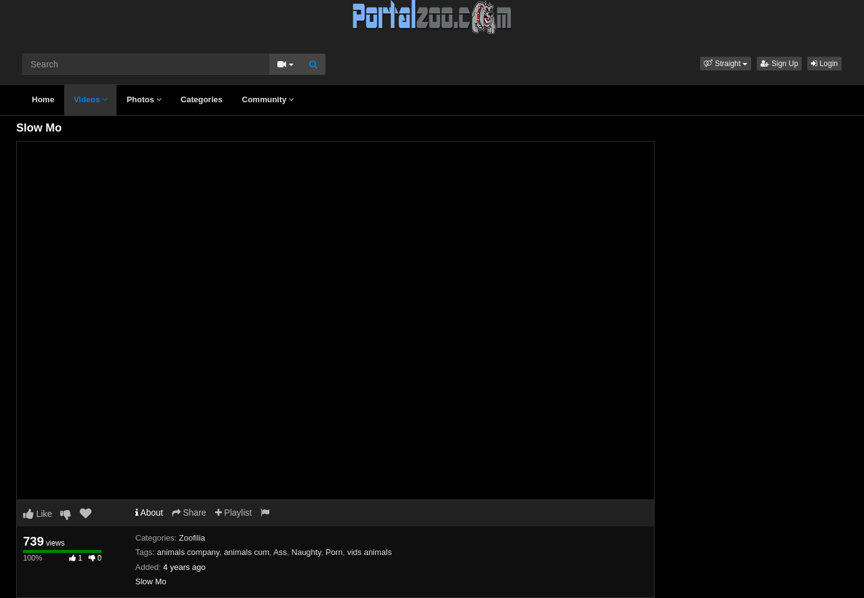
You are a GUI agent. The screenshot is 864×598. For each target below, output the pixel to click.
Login (824, 63)
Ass (280, 552)
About (149, 513)
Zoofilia (192, 538)
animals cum (246, 552)
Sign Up (779, 63)
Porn (333, 552)
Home (43, 99)
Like (37, 514)
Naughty (306, 552)
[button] (725, 63)
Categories (202, 99)
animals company (188, 552)
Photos (144, 99)
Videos (90, 99)
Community (268, 99)
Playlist (233, 513)
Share (189, 513)
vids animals (369, 552)
